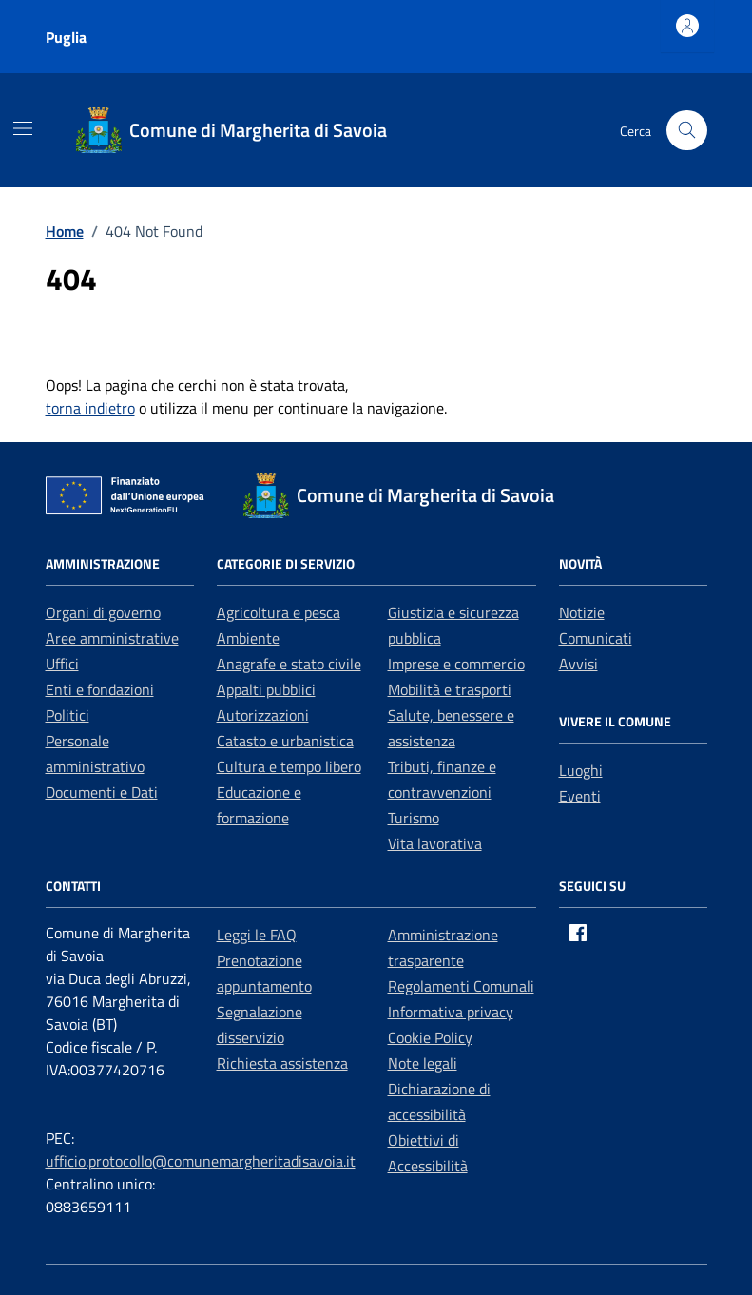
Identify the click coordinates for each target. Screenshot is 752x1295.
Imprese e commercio (456, 663)
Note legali (422, 1063)
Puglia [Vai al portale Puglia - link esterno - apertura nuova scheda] (66, 37)
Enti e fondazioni (100, 689)
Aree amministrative (112, 638)
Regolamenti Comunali (461, 986)
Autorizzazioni (263, 715)
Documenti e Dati (102, 792)
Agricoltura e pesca (278, 612)
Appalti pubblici (266, 689)
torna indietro (90, 407)
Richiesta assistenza (282, 1063)
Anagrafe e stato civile (289, 663)
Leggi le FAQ (257, 934)
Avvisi (578, 663)
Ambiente (248, 638)
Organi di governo (103, 612)
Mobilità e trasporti (449, 689)
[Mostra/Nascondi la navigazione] (22, 128)
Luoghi (581, 770)
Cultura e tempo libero (289, 766)
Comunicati (595, 638)
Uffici (62, 663)
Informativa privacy (450, 1011)
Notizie (582, 612)
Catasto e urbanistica (285, 740)
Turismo (413, 817)
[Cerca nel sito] (686, 130)
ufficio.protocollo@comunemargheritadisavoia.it (201, 1161)
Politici (67, 715)
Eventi (580, 795)
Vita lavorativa (435, 843)
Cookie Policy (430, 1037)
